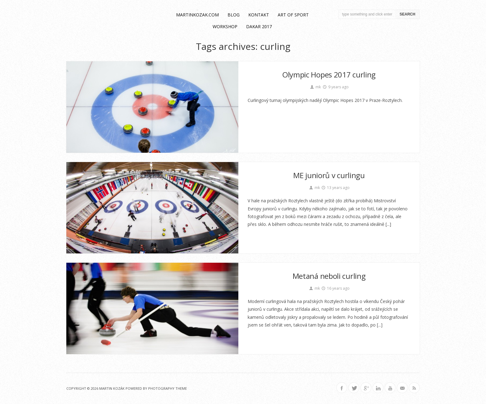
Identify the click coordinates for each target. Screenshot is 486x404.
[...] (388, 224)
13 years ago (335, 187)
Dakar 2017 (259, 26)
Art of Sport (293, 15)
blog (234, 15)
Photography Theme (167, 388)
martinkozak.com (197, 15)
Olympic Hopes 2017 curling (329, 74)
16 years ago (335, 288)
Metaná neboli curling (329, 276)
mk (315, 87)
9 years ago (335, 87)
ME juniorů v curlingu (329, 175)
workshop (225, 26)
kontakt (258, 15)
